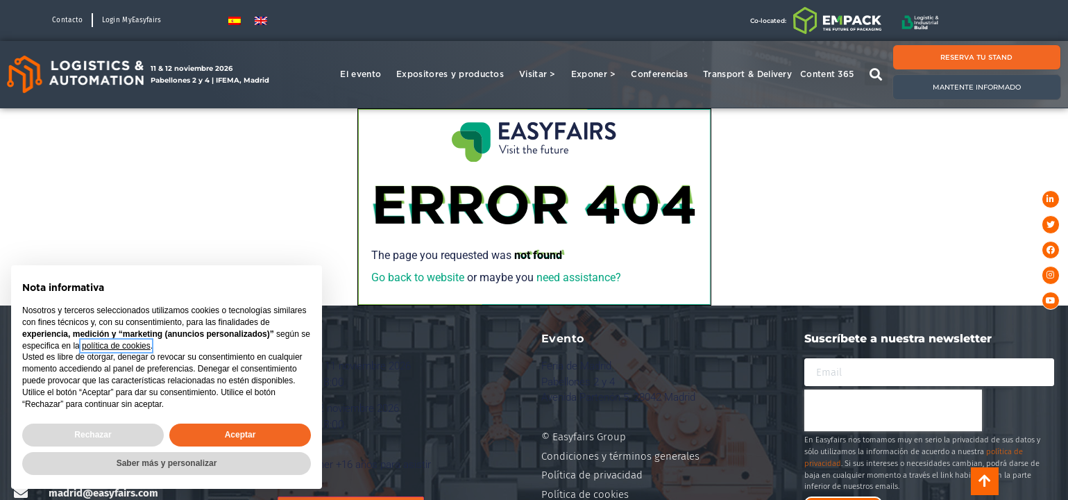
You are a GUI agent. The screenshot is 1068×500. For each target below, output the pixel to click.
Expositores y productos (453, 74)
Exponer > (597, 74)
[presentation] (893, 410)
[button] (876, 73)
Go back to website (417, 277)
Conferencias (663, 74)
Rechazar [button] (92, 435)
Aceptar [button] (240, 435)
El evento (364, 74)
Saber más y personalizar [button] (167, 463)
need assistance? (578, 277)
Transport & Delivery (747, 74)
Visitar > (541, 74)
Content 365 (830, 74)
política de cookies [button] (116, 346)
